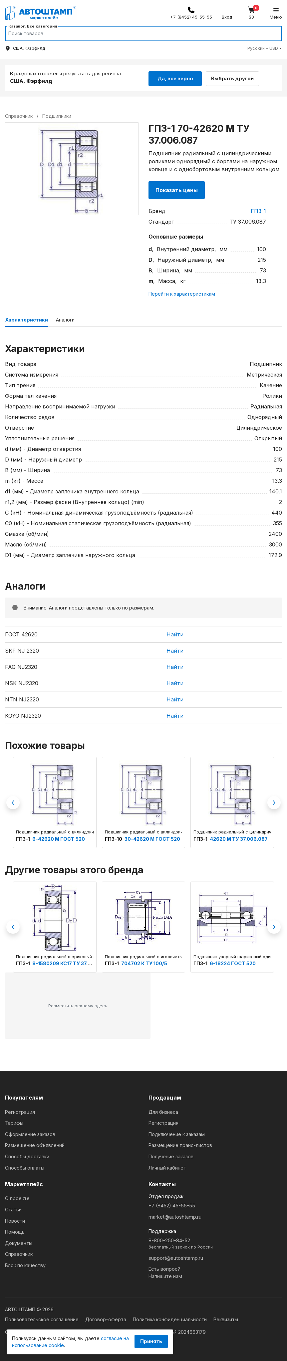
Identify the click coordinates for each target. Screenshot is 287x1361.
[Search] (137, 33)
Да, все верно (175, 77)
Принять (151, 1341)
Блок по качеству (25, 1264)
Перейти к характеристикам (181, 293)
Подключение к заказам (176, 1133)
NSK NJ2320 (21, 682)
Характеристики (26, 319)
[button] (264, 48)
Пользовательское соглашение (42, 1318)
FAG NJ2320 (21, 666)
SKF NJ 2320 (22, 649)
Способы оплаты (24, 1167)
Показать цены (176, 189)
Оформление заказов (30, 1133)
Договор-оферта (106, 1318)
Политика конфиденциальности (170, 1318)
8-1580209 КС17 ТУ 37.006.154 (69, 962)
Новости (15, 1220)
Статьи (13, 1208)
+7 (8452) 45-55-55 (171, 1204)
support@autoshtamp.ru (175, 1257)
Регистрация (20, 1111)
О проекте (17, 1197)
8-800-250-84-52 (215, 1243)
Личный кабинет (167, 1167)
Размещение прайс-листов (180, 1144)
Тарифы (14, 1122)
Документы (18, 1242)
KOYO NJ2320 (23, 714)
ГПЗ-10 (114, 838)
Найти (174, 633)
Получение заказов (170, 1155)
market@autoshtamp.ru (174, 1216)
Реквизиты (225, 1318)
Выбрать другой (235, 77)
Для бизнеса (163, 1111)
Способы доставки (27, 1155)
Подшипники (56, 115)
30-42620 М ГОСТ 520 (152, 838)
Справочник (19, 1253)
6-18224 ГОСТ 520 (233, 962)
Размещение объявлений (35, 1144)
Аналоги (65, 319)
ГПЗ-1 (258, 210)
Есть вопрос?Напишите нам (165, 1271)
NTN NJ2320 (22, 698)
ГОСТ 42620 (21, 633)
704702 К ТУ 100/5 (144, 962)
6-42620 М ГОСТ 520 (58, 838)
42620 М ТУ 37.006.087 (239, 838)
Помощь (15, 1231)
